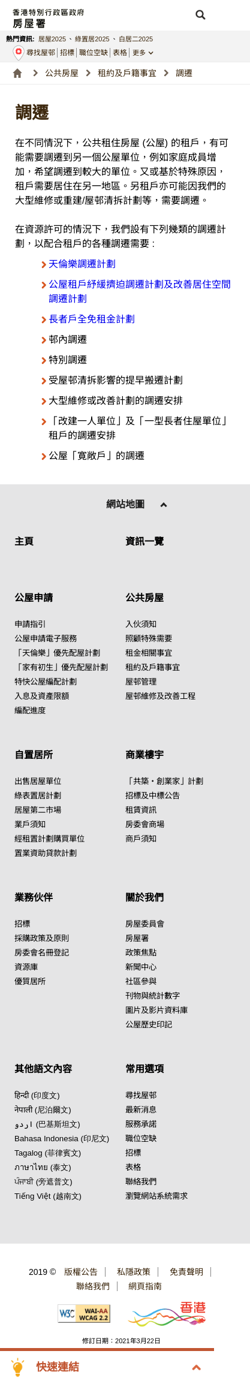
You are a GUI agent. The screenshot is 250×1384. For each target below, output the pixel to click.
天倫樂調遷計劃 (82, 264)
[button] (200, 15)
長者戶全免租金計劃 (92, 319)
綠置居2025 (92, 39)
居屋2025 (52, 39)
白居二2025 (136, 39)
